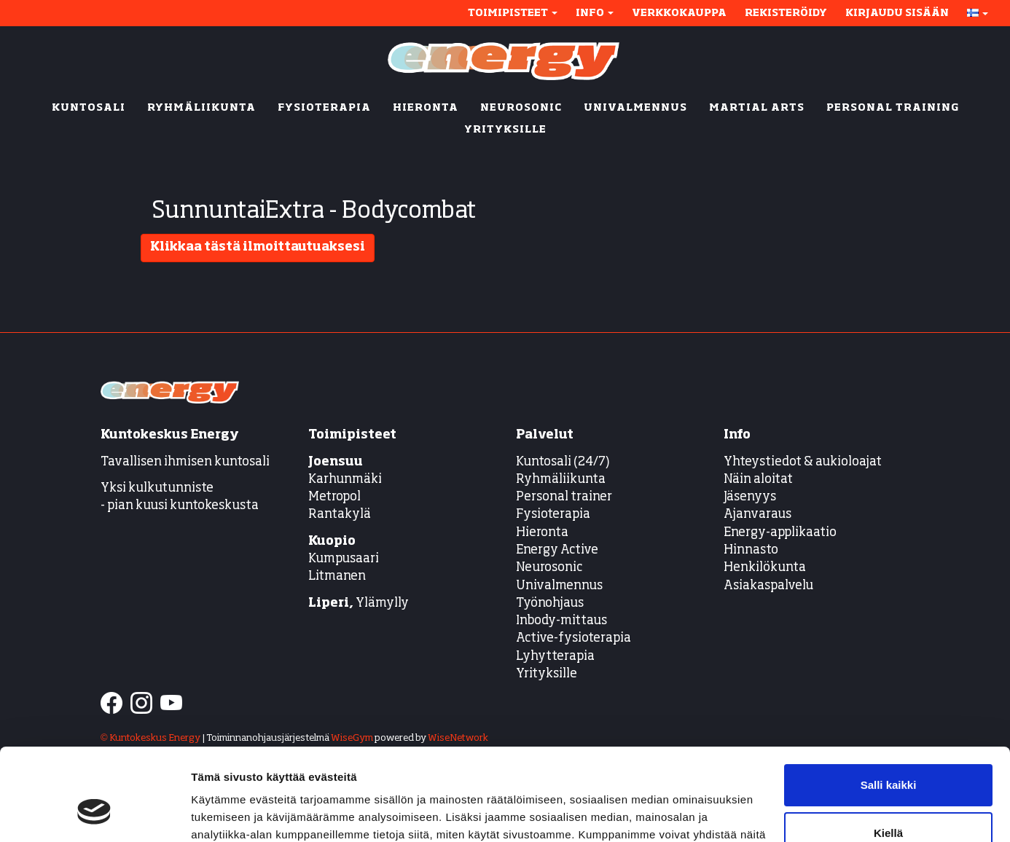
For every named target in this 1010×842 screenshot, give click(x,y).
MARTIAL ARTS (757, 108)
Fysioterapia (553, 514)
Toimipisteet (512, 13)
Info (595, 13)
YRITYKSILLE (505, 130)
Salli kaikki (889, 706)
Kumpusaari (343, 559)
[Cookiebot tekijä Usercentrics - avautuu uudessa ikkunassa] (94, 814)
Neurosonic (549, 568)
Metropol (334, 497)
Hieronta (542, 533)
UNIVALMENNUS (635, 108)
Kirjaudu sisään (897, 13)
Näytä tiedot (222, 813)
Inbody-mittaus (561, 621)
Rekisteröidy (786, 13)
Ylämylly (358, 603)
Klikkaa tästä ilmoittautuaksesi (257, 247)
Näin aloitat (758, 479)
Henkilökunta (765, 568)
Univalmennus (559, 586)
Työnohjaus (550, 603)
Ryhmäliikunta (562, 479)
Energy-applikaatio (780, 533)
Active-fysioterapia (573, 638)
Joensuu (335, 462)
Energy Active (557, 550)
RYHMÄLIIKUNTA (201, 108)
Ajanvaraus (757, 514)
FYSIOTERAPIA (324, 108)
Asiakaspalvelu (768, 586)
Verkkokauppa (679, 13)
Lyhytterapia (555, 656)
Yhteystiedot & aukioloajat (803, 462)
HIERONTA (425, 108)
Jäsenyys (750, 497)
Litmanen (337, 576)
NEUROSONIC (521, 108)
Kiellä (888, 753)
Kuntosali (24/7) (563, 462)
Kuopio (332, 541)
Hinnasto (751, 550)
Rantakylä (339, 514)
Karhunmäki (345, 479)
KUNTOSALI (88, 108)
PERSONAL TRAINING (892, 108)
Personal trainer (564, 497)
